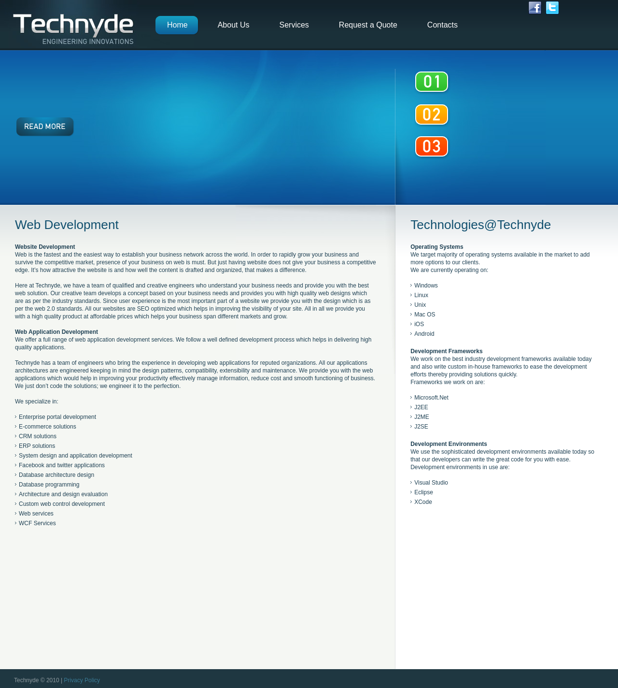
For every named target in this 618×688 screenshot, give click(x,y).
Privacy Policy (82, 680)
